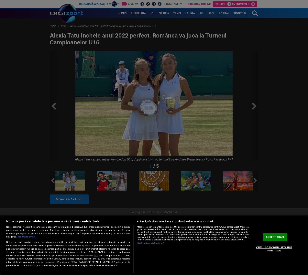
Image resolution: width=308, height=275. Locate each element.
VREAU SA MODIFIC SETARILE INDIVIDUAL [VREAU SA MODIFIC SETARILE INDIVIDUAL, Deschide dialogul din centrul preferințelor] (274, 249)
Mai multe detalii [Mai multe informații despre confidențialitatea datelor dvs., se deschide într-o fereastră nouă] (26, 237)
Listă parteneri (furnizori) (150, 243)
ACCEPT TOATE (275, 237)
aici (96, 255)
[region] (154, 245)
